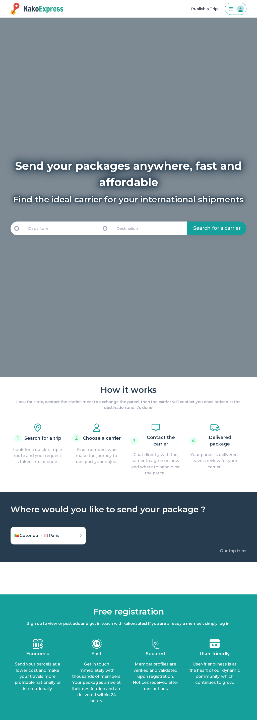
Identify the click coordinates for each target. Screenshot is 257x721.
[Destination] (151, 228)
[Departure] (61, 228)
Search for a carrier (217, 228)
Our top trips (233, 550)
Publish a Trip (204, 9)
